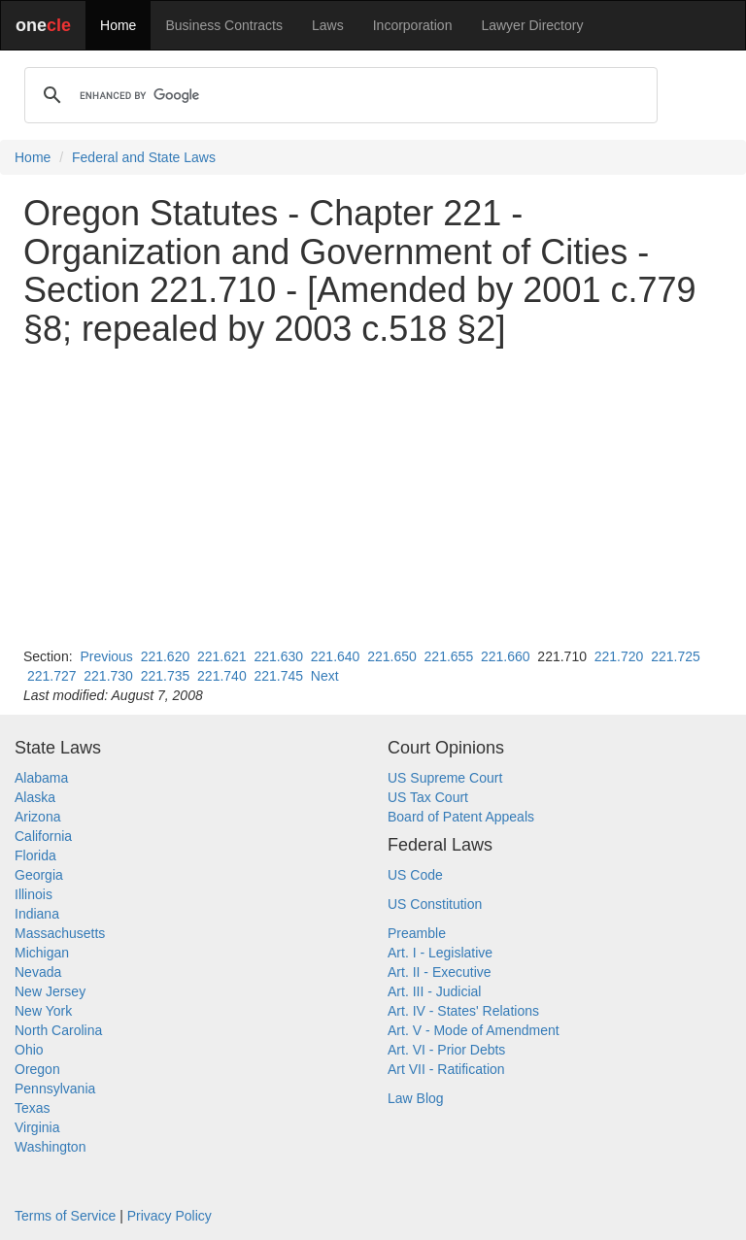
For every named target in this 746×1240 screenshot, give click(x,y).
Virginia (37, 1127)
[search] (338, 95)
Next (325, 676)
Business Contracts (224, 25)
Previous (106, 656)
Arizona (37, 816)
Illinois (33, 894)
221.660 (505, 656)
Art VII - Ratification (446, 1069)
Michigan (42, 952)
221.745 (278, 676)
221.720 (619, 656)
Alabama (41, 778)
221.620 (165, 656)
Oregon (37, 1069)
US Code (415, 875)
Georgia (39, 875)
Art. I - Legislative (440, 952)
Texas (33, 1108)
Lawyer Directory (532, 25)
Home (118, 25)
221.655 (449, 656)
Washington (50, 1147)
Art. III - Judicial (434, 991)
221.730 (108, 676)
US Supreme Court (445, 778)
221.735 (165, 676)
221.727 (52, 676)
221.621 (222, 656)
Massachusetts (60, 933)
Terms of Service (65, 1215)
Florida (35, 855)
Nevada (38, 972)
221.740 (222, 676)
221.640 (335, 656)
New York (43, 1011)
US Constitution (435, 904)
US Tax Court (428, 797)
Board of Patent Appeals (461, 816)
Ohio (29, 1049)
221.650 (392, 656)
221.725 (675, 656)
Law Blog (416, 1098)
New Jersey (50, 991)
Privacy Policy (169, 1215)
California (43, 836)
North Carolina (58, 1030)
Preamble (417, 933)
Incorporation (413, 25)
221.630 (278, 656)
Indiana (37, 914)
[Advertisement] (373, 497)
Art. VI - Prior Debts (446, 1049)
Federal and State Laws (144, 157)
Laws (328, 25)
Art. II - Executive (440, 972)
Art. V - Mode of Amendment (474, 1030)
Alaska (35, 797)
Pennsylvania (55, 1088)
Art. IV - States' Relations (463, 1011)
